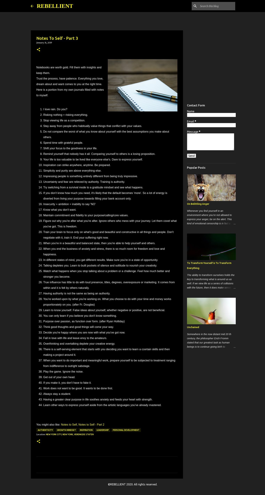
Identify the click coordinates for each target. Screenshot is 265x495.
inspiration (86, 430)
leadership (103, 430)
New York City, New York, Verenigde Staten (70, 434)
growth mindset (66, 430)
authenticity (45, 430)
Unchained (193, 327)
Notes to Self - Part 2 (91, 424)
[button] (38, 49)
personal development (126, 430)
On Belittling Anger (198, 203)
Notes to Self (69, 424)
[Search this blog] (217, 6)
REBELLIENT (55, 6)
